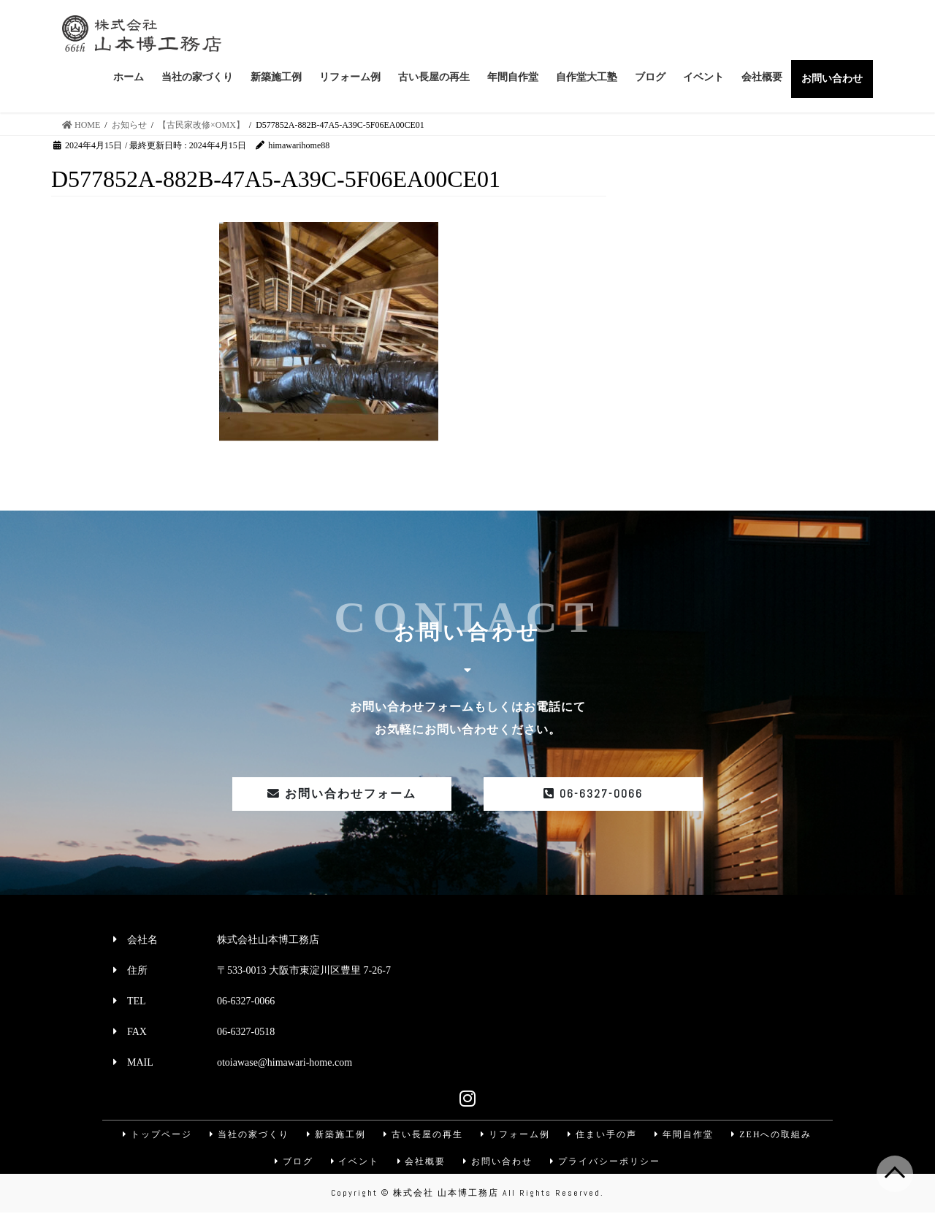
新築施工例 (335, 1134)
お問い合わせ (499, 1162)
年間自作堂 (686, 1134)
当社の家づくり (247, 1134)
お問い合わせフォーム (341, 793)
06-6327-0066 (593, 793)
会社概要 (421, 1162)
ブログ (292, 1162)
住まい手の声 (603, 1134)
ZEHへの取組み (773, 1134)
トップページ (155, 1134)
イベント (354, 1162)
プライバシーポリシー (607, 1162)
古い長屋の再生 (423, 1134)
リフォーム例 (516, 1134)
